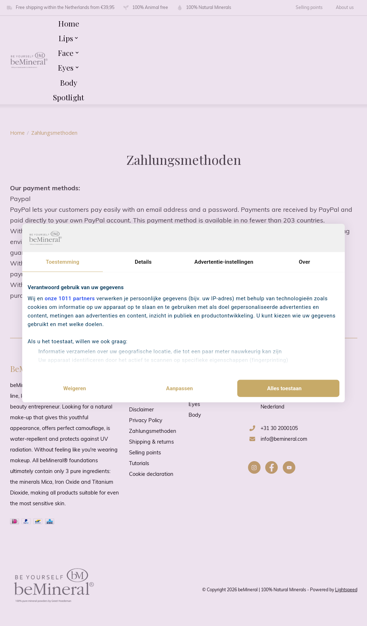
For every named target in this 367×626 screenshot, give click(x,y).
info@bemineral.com (284, 439)
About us (345, 8)
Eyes (194, 404)
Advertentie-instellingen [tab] (223, 261)
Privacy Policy (145, 421)
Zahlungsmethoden (152, 431)
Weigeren (74, 388)
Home (68, 23)
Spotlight (68, 97)
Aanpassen (179, 388)
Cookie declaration (151, 474)
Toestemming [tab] (62, 261)
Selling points (309, 8)
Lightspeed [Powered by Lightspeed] (346, 590)
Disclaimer (141, 410)
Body (68, 82)
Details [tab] (143, 261)
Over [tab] (304, 261)
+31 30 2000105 (279, 428)
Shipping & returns (151, 442)
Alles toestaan (284, 388)
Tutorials (139, 464)
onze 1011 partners (70, 298)
